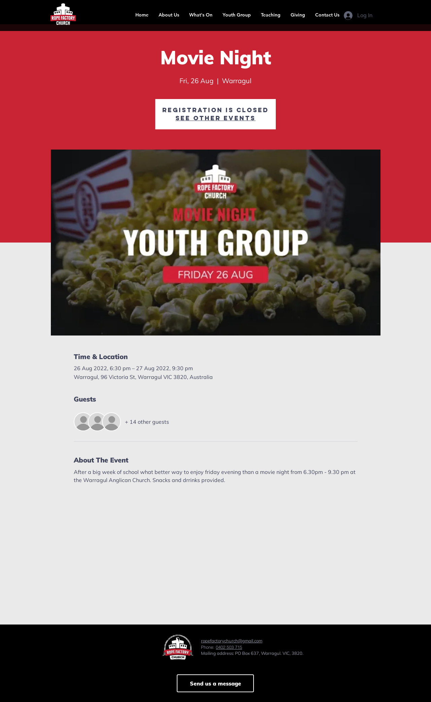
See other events (215, 118)
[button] (169, 14)
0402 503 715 (229, 647)
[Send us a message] (215, 683)
